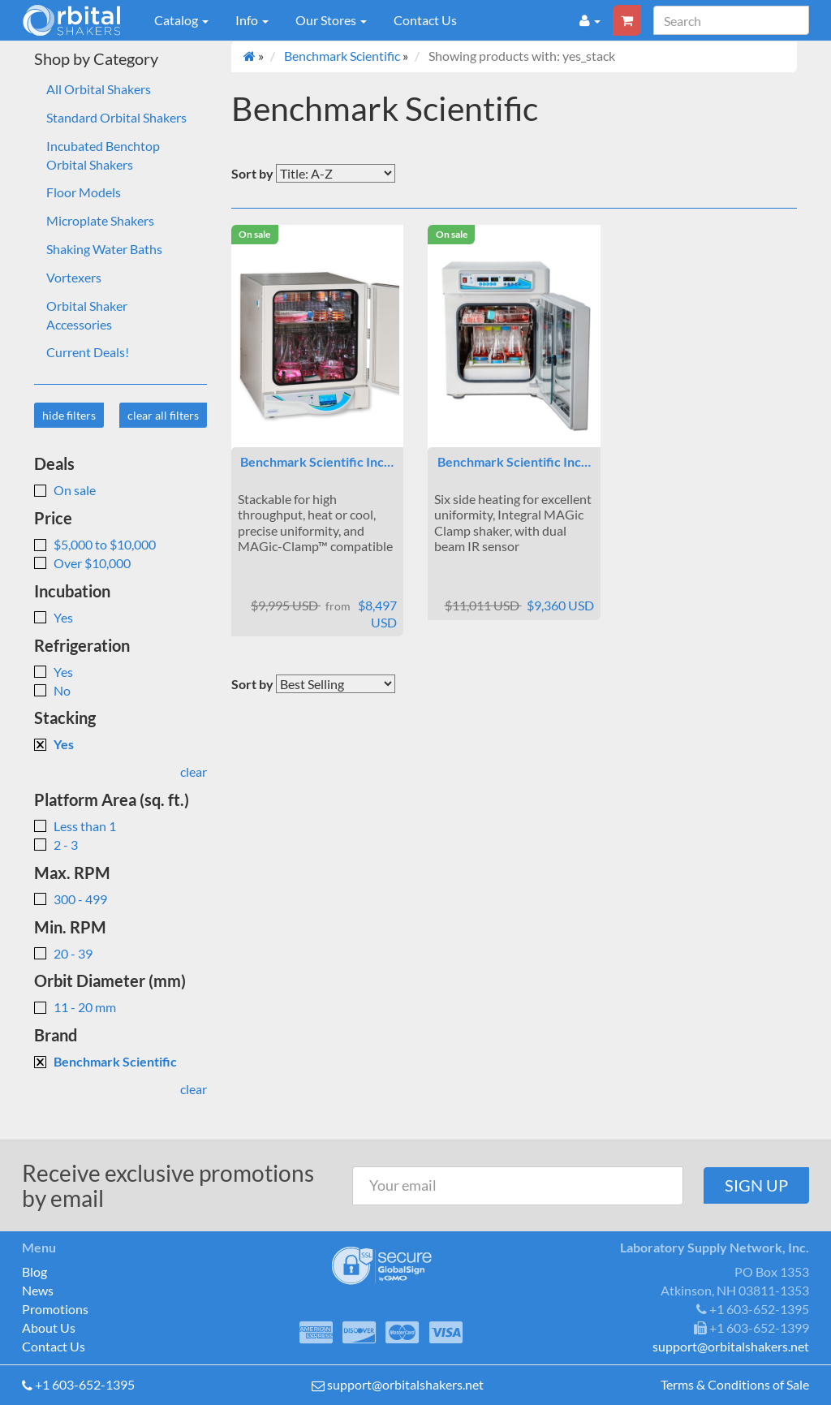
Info (252, 20)
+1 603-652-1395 (85, 1384)
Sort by (252, 173)
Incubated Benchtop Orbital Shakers (103, 155)
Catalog (181, 20)
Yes (53, 617)
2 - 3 (56, 844)
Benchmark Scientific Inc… (317, 461)
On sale (65, 490)
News (38, 1290)
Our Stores (331, 20)
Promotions (55, 1309)
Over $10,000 (82, 563)
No (52, 690)
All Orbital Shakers (98, 89)
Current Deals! (87, 352)
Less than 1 (75, 826)
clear (193, 771)
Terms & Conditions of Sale (735, 1384)
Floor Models (83, 192)
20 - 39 (63, 953)
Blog (34, 1271)
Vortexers (73, 277)
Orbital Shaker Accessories (86, 315)
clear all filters (163, 415)
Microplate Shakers (100, 220)
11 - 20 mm (75, 1007)
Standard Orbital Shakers (116, 117)
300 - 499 (70, 899)
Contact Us (425, 20)
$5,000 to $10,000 (95, 544)
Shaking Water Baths (104, 248)
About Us (48, 1327)
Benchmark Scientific (105, 1061)
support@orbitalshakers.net (405, 1384)
